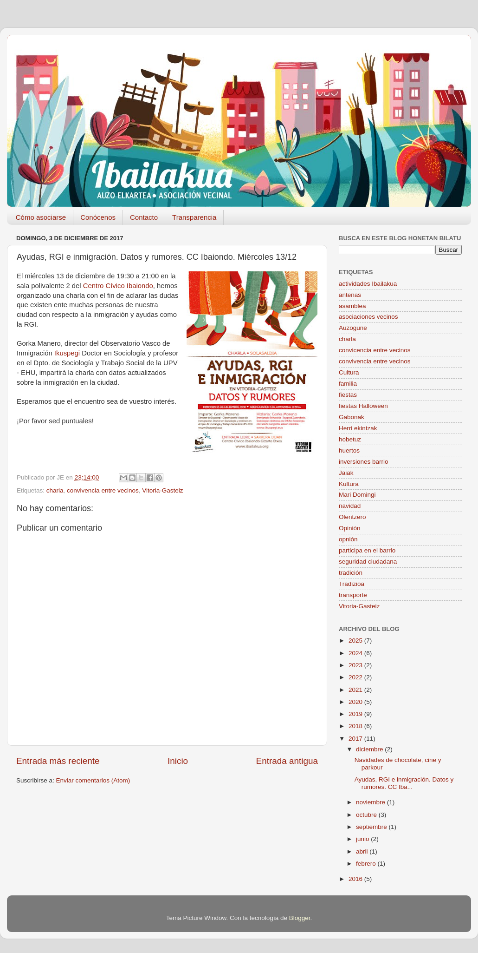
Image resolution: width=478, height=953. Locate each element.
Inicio (178, 761)
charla (55, 490)
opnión (348, 539)
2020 (356, 701)
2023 (356, 665)
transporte (353, 595)
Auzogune (353, 327)
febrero (367, 863)
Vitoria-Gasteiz (162, 490)
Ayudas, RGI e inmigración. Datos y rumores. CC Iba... (404, 783)
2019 (356, 713)
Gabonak (351, 417)
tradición (350, 572)
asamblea (352, 305)
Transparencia (194, 217)
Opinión (350, 528)
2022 (356, 677)
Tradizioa (351, 583)
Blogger (299, 917)
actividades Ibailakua (368, 283)
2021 (356, 689)
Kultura (349, 483)
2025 (356, 640)
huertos (349, 450)
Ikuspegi (67, 353)
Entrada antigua (287, 761)
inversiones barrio (363, 461)
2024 (356, 653)
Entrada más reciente (58, 761)
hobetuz (350, 439)
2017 (356, 738)
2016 (356, 878)
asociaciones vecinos (368, 316)
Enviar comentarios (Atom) (93, 780)
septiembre (372, 826)
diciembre (370, 749)
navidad (350, 505)
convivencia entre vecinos (103, 490)
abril (362, 851)
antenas (350, 294)
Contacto (144, 217)
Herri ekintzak (358, 428)
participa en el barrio (367, 550)
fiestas (348, 394)
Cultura (349, 372)
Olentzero (352, 516)
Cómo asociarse (41, 217)
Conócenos (98, 217)
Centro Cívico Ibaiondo (118, 285)
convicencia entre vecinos (375, 350)
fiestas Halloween (363, 405)
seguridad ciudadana (368, 561)
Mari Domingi (357, 494)
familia (348, 383)
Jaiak (346, 472)
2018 (356, 726)
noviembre (371, 802)
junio (363, 838)
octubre (367, 814)
